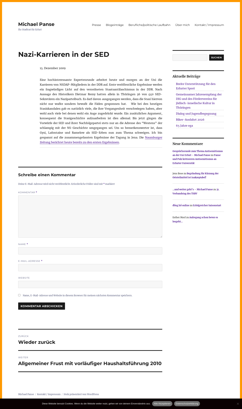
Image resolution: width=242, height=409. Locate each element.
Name (23, 244)
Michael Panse (36, 24)
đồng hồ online (181, 205)
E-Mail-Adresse (30, 261)
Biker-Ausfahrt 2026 (190, 119)
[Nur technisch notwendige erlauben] (237, 403)
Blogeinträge (115, 25)
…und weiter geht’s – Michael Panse (193, 189)
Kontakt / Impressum (209, 25)
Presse (96, 25)
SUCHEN (216, 57)
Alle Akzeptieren (162, 403)
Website (24, 277)
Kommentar (27, 192)
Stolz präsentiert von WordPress (81, 394)
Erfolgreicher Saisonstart (207, 205)
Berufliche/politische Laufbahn (149, 25)
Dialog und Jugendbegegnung (196, 113)
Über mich (182, 25)
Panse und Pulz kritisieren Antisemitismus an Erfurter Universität (197, 159)
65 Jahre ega (184, 125)
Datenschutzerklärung (187, 403)
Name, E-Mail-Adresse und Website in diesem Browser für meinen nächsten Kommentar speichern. (77, 295)
